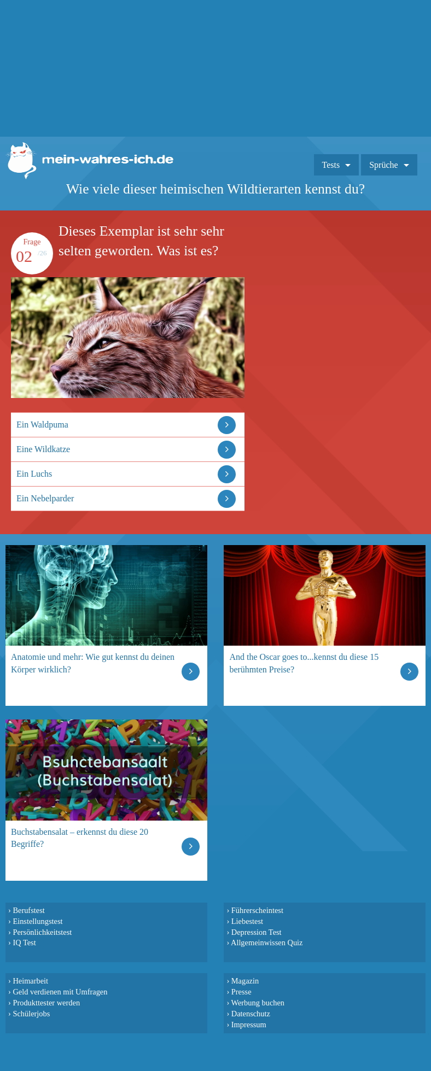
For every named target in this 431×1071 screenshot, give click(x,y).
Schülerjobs (31, 1013)
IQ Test (24, 942)
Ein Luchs (34, 473)
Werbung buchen (258, 1002)
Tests (331, 164)
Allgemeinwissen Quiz (267, 942)
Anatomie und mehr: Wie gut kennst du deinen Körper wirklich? (92, 663)
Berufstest (28, 910)
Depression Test (256, 932)
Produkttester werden (46, 1002)
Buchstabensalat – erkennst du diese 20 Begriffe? (79, 837)
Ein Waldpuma (42, 424)
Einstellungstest (37, 921)
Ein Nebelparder (45, 498)
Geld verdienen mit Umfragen (60, 991)
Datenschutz (250, 1013)
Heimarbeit (30, 980)
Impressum (248, 1024)
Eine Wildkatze (43, 449)
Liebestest (247, 921)
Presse (241, 991)
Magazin (245, 980)
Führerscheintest (257, 910)
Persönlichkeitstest (42, 932)
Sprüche (383, 164)
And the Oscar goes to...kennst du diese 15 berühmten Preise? (303, 663)
